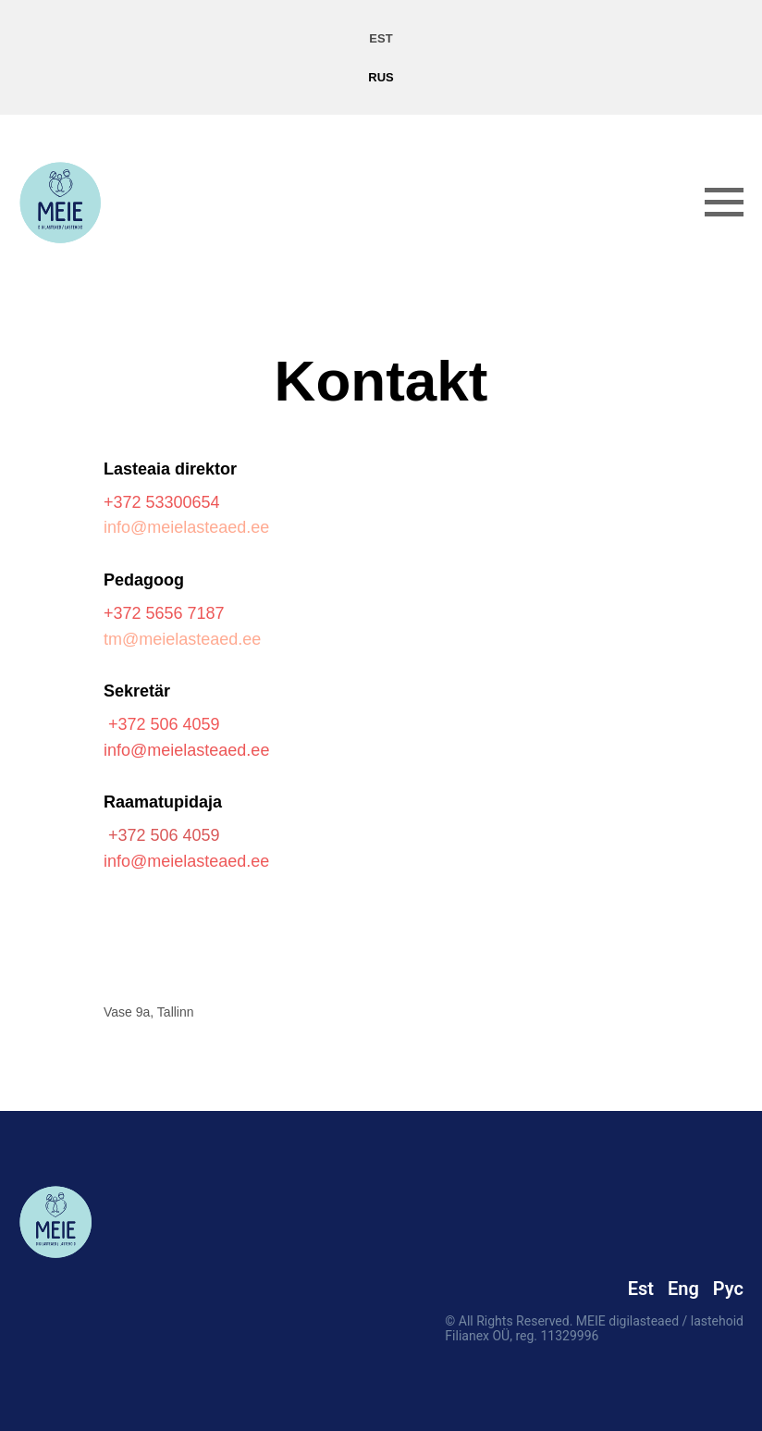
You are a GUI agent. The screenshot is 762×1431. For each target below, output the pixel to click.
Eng (683, 1288)
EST (380, 38)
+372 (125, 502)
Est (641, 1288)
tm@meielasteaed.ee (182, 639)
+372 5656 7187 (164, 613)
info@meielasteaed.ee (186, 527)
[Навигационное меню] (724, 202)
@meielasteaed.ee (199, 750)
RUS (380, 77)
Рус (728, 1288)
